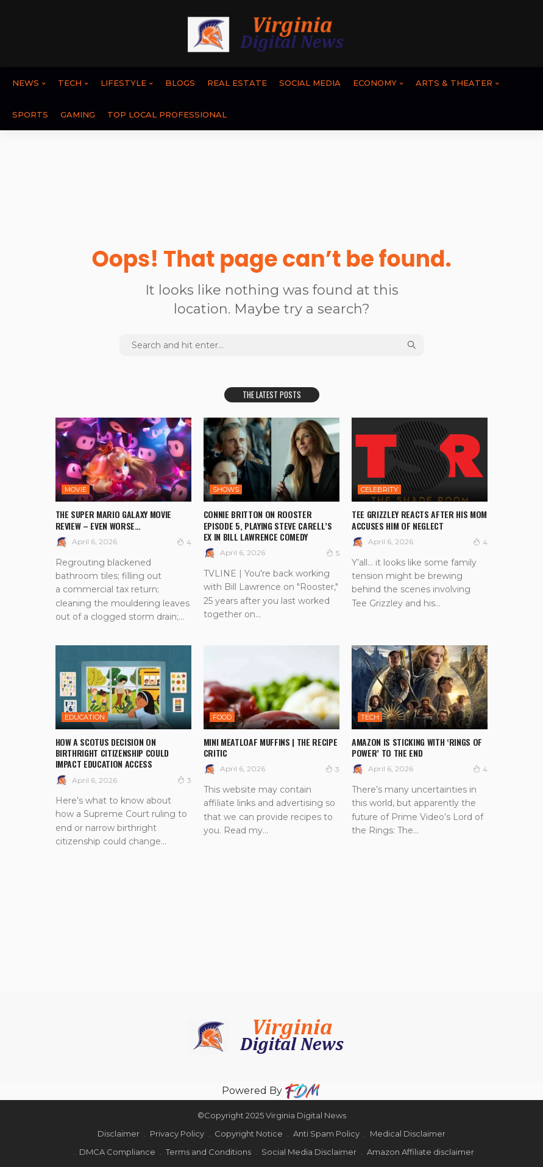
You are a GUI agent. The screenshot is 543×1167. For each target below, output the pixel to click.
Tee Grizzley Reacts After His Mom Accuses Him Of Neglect (419, 519)
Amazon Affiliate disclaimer (420, 1152)
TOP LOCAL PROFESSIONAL (167, 114)
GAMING (77, 114)
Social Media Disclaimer (309, 1152)
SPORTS (30, 114)
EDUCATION (85, 717)
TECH (70, 83)
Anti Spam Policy (326, 1133)
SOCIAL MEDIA (310, 83)
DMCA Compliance (117, 1152)
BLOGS (180, 83)
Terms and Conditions (208, 1152)
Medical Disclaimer (407, 1133)
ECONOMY (375, 83)
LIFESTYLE (123, 83)
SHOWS (226, 489)
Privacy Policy (177, 1133)
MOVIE (76, 489)
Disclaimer (119, 1133)
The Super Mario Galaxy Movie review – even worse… (113, 519)
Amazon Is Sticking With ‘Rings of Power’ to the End (416, 747)
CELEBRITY (379, 489)
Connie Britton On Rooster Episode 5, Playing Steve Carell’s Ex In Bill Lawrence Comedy (268, 525)
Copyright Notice (249, 1133)
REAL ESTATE (237, 83)
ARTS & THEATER (454, 83)
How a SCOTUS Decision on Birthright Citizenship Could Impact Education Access (112, 752)
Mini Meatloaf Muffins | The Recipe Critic (270, 747)
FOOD (222, 717)
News (25, 83)
